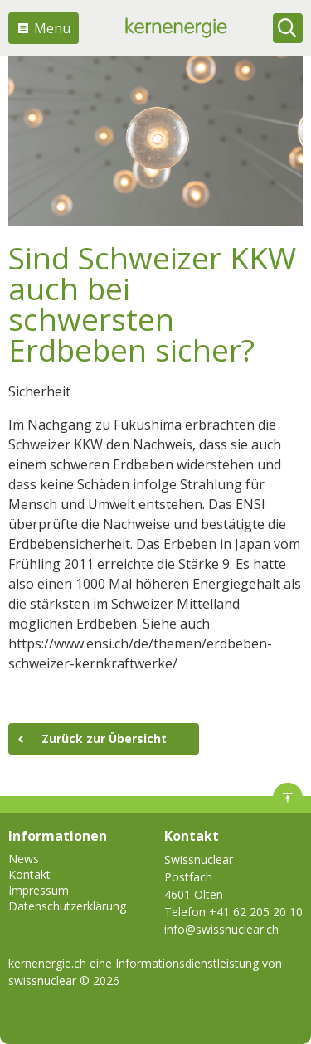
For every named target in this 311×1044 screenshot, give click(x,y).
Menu (52, 28)
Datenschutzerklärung (67, 906)
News (23, 859)
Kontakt (29, 874)
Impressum (38, 890)
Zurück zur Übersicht (104, 738)
